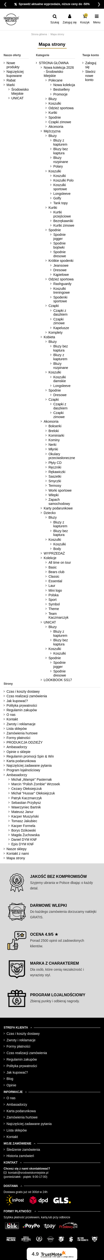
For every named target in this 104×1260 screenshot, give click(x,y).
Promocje (60, 94)
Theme (53, 609)
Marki (10, 85)
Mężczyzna (52, 131)
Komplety (55, 332)
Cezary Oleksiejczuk (26, 789)
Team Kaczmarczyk (58, 616)
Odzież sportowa (60, 108)
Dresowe (59, 270)
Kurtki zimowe (63, 225)
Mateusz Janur (22, 812)
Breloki (53, 431)
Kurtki (52, 113)
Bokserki (54, 426)
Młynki (53, 449)
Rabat (10, 80)
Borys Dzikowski (23, 830)
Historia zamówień (20, 1156)
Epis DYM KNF (22, 844)
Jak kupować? (17, 701)
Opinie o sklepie (18, 752)
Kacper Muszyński (25, 816)
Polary (58, 166)
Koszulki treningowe (61, 291)
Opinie (11, 1085)
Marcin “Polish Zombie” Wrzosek (35, 784)
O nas (10, 715)
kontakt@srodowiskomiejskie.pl (28, 1172)
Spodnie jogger (59, 237)
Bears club (56, 572)
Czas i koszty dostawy (23, 691)
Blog (9, 1079)
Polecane (55, 80)
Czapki (53, 306)
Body (57, 549)
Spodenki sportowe (60, 299)
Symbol (54, 604)
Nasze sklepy (16, 849)
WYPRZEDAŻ (54, 553)
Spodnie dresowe (59, 254)
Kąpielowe (61, 275)
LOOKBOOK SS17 (58, 680)
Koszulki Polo (63, 180)
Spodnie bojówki (59, 245)
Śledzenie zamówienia (23, 1150)
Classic (53, 576)
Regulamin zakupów (21, 710)
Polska (53, 595)
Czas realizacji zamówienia (26, 696)
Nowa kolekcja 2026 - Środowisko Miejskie (59, 72)
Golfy (57, 198)
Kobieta (49, 337)
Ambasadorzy (16, 747)
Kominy (54, 440)
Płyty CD (54, 463)
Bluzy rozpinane (60, 160)
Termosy (54, 486)
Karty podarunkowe (58, 508)
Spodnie (54, 117)
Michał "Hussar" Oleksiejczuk (33, 793)
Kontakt (12, 719)
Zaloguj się (90, 65)
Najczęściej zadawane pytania (29, 765)
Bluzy (52, 99)
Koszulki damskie (59, 379)
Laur (51, 586)
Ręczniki (54, 467)
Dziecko (50, 513)
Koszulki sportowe (60, 187)
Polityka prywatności (21, 705)
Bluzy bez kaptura (60, 151)
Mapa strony (15, 858)
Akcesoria (55, 127)
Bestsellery (61, 89)
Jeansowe (60, 265)
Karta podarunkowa (21, 761)
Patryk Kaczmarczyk (26, 798)
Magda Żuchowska (25, 835)
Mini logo (55, 590)
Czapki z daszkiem (60, 313)
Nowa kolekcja (64, 85)
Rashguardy (62, 284)
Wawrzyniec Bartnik (26, 807)
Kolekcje (50, 558)
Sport (52, 600)
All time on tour (59, 562)
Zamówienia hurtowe (22, 733)
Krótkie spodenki (60, 261)
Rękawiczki (56, 472)
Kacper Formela (23, 826)
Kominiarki (56, 435)
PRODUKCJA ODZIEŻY (24, 742)
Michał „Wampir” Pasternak (31, 779)
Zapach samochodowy (59, 502)
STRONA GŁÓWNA (54, 63)
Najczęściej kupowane (15, 74)
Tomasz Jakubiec (24, 821)
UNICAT (17, 98)
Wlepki (53, 495)
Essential (55, 581)
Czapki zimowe (59, 122)
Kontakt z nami (17, 853)
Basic (52, 567)
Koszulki (54, 103)
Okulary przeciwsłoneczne (61, 456)
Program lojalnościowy (23, 770)
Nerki (52, 445)
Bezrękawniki (63, 221)
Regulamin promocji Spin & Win (30, 756)
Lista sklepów (16, 729)
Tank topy (60, 203)
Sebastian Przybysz (26, 803)
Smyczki (54, 481)
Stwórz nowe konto (90, 76)
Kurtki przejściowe (62, 214)
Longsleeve (62, 194)
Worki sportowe (60, 490)
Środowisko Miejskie (20, 91)
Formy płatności (18, 738)
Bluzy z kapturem (60, 142)
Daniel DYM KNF (24, 839)
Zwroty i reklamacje (21, 724)
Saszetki (54, 476)
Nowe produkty (13, 65)
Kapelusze (61, 328)
